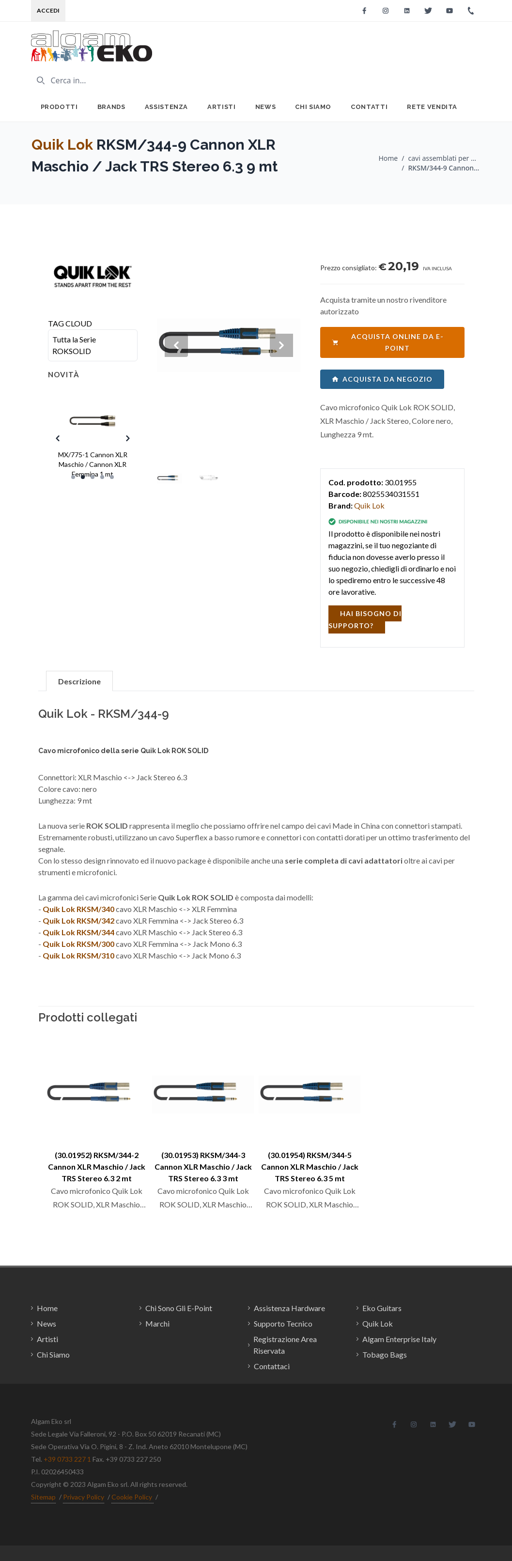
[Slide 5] (112, 477)
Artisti (221, 106)
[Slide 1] (73, 477)
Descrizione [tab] (79, 681)
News (265, 106)
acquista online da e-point (388, 342)
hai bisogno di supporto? (365, 619)
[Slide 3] (92, 477)
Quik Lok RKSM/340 (78, 908)
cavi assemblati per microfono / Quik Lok (444, 158)
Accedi (48, 10)
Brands (111, 106)
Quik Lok (62, 144)
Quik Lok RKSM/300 (78, 943)
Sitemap (43, 1497)
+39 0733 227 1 (67, 1459)
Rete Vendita (432, 106)
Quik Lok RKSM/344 (78, 932)
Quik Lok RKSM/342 (78, 920)
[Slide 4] (102, 477)
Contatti (369, 106)
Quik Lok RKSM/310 (78, 955)
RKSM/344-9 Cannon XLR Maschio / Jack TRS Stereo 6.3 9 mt (444, 167)
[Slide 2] (83, 477)
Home (388, 158)
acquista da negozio (382, 379)
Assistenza (166, 106)
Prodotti (59, 106)
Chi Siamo (313, 106)
